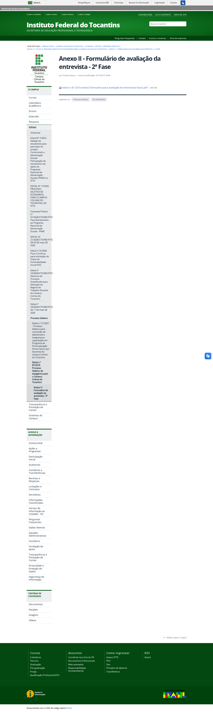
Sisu (108, 664)
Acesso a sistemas (157, 38)
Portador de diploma (116, 668)
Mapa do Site (180, 14)
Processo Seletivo (111, 46)
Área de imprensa (178, 38)
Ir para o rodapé (85, 14)
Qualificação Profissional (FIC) (44, 675)
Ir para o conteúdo (35, 14)
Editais (98, 46)
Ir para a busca (69, 14)
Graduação (35, 664)
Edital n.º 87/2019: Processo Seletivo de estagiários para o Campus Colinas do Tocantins (67, 49)
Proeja (33, 671)
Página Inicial (48, 46)
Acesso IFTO (112, 657)
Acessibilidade (145, 14)
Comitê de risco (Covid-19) (81, 657)
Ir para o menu (52, 14)
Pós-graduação (37, 668)
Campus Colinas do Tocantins (69, 46)
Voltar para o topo (176, 637)
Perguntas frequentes (125, 38)
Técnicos (34, 660)
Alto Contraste (163, 14)
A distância (35, 657)
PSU (108, 660)
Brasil (37, 2)
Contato (142, 38)
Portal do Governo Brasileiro (16, 8)
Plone (69, 708)
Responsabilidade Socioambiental (77, 669)
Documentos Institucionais (81, 660)
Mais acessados (76, 664)
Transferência (113, 671)
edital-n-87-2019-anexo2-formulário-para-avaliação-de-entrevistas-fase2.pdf (103, 87)
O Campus (89, 46)
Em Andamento (99, 99)
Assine (147, 657)
